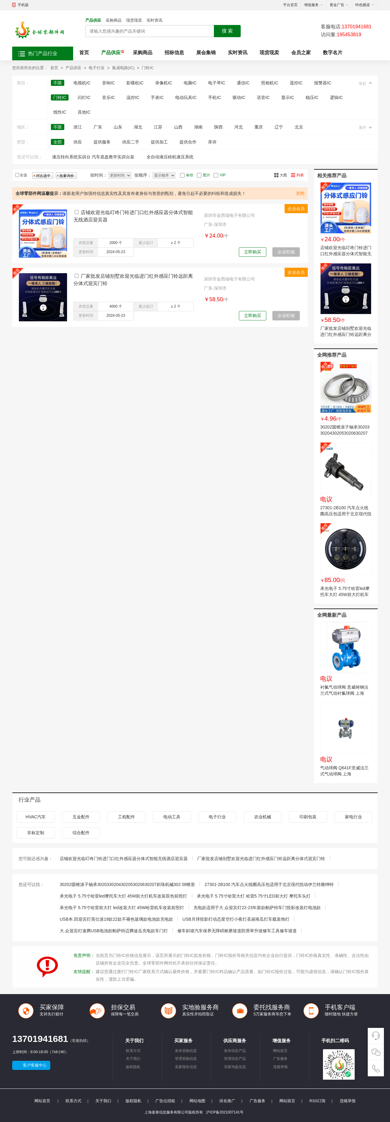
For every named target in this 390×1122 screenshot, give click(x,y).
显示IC (287, 97)
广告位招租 (165, 1101)
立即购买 (252, 251)
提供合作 (188, 141)
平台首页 (290, 5)
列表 (300, 175)
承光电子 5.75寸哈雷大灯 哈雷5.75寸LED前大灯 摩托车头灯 (253, 896)
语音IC (263, 97)
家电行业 (353, 816)
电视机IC (81, 82)
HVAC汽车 (36, 816)
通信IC (243, 82)
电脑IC (190, 82)
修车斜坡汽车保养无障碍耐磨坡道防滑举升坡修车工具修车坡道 (237, 930)
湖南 (198, 127)
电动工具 (171, 816)
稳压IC (312, 97)
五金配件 (81, 816)
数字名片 (332, 52)
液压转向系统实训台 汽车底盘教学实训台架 (93, 156)
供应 (77, 141)
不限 (57, 82)
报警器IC (322, 82)
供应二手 (130, 141)
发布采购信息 (186, 1051)
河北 (238, 127)
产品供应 (93, 20)
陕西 (218, 127)
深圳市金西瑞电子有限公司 (229, 215)
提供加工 (159, 141)
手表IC (157, 97)
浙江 (77, 127)
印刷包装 (308, 816)
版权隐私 (133, 1067)
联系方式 (133, 1051)
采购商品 (114, 20)
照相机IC (269, 82)
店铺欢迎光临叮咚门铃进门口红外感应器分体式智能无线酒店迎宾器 (345, 253)
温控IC (132, 97)
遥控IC (296, 82)
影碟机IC (135, 82)
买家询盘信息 (235, 1067)
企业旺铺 (286, 251)
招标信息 (174, 52)
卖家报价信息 (186, 1067)
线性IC (59, 112)
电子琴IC (216, 82)
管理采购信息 (186, 1059)
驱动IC (238, 97)
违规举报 (280, 1067)
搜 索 (227, 31)
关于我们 (133, 1059)
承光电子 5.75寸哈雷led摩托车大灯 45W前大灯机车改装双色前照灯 (345, 594)
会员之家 (301, 52)
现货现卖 (134, 20)
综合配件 (81, 832)
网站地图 (197, 1101)
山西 (178, 127)
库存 (212, 141)
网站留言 (280, 1051)
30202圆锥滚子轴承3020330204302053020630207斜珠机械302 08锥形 (345, 433)
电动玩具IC (186, 97)
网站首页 (42, 1101)
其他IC (84, 112)
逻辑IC (336, 97)
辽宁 (279, 127)
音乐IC (108, 97)
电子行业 (97, 67)
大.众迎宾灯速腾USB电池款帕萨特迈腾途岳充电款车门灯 (114, 930)
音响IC (108, 82)
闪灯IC (84, 97)
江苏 (158, 127)
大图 (283, 175)
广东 (98, 127)
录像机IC (163, 82)
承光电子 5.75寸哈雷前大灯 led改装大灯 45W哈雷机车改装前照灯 (122, 907)
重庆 (258, 127)
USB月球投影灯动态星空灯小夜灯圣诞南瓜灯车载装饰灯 (236, 919)
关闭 (300, 193)
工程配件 (126, 816)
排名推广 (227, 1101)
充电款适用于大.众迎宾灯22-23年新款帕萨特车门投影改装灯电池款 (257, 907)
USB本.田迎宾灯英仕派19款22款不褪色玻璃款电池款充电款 (116, 919)
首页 (84, 52)
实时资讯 (154, 20)
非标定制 (35, 832)
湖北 (138, 127)
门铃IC (148, 67)
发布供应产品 (235, 1051)
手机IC (214, 97)
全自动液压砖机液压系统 (170, 156)
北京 (299, 127)
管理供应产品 (235, 1059)
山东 (118, 127)
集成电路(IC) (123, 67)
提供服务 (102, 141)
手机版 (23, 5)
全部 (57, 141)
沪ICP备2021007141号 (224, 1112)
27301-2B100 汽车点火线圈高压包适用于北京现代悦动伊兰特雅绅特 (345, 513)
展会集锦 (206, 52)
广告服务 (280, 1059)
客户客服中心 (35, 1065)
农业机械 (262, 816)
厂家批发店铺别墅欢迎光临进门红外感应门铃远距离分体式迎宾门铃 (345, 334)
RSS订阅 (318, 1101)
